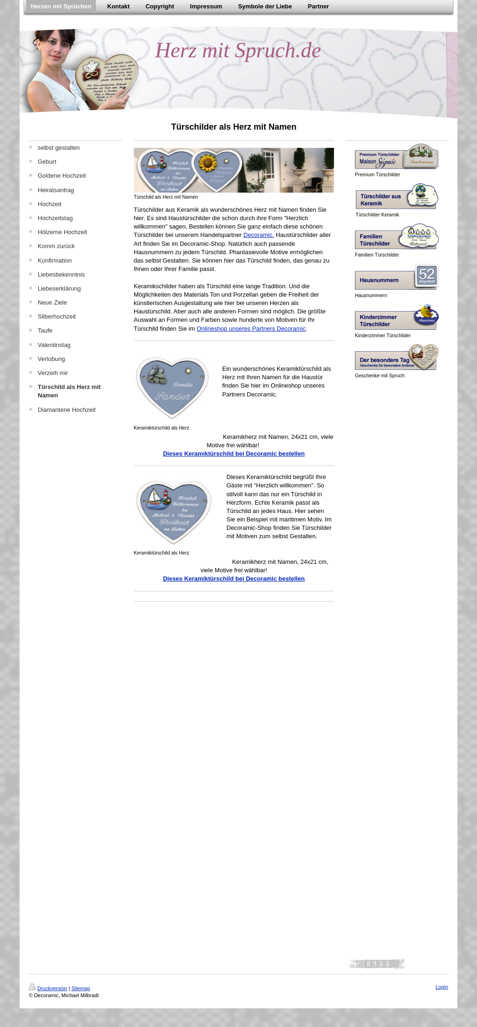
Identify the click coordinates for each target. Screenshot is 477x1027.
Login (442, 987)
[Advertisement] (243, 623)
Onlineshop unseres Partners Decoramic (251, 328)
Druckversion (48, 988)
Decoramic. (259, 234)
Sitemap (80, 988)
